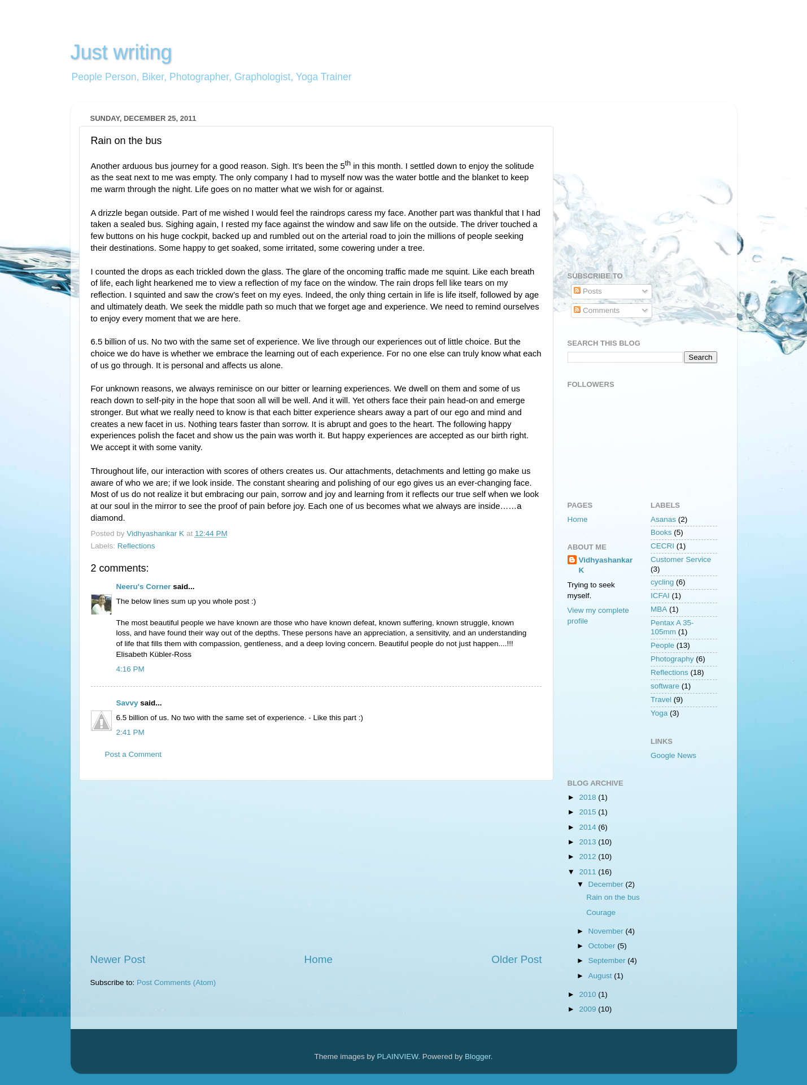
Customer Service (681, 559)
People (662, 645)
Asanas (663, 519)
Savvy (127, 703)
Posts (588, 291)
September (608, 960)
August (601, 975)
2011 (588, 872)
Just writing (121, 52)
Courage (601, 912)
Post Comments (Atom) (176, 982)
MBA (659, 609)
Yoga (659, 713)
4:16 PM (130, 669)
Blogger (478, 1056)
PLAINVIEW (397, 1056)
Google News (673, 755)
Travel (661, 699)
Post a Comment (133, 754)
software (665, 686)
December (607, 884)
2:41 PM (130, 732)
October (603, 946)
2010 (588, 994)
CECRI (662, 546)
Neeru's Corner (143, 586)
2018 (588, 797)
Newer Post (118, 959)
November (607, 931)
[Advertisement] (316, 866)
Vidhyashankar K (606, 565)
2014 (588, 827)
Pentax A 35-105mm (672, 627)
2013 (588, 842)
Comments (597, 310)
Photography (672, 659)
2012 (588, 856)
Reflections (136, 546)
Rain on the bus (613, 897)
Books (661, 532)
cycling (662, 582)
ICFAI (660, 595)
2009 (588, 1009)
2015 (588, 812)
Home (318, 959)
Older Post (516, 959)
